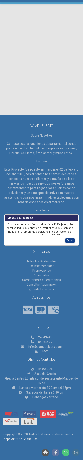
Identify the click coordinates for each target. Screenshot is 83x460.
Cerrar (69, 242)
